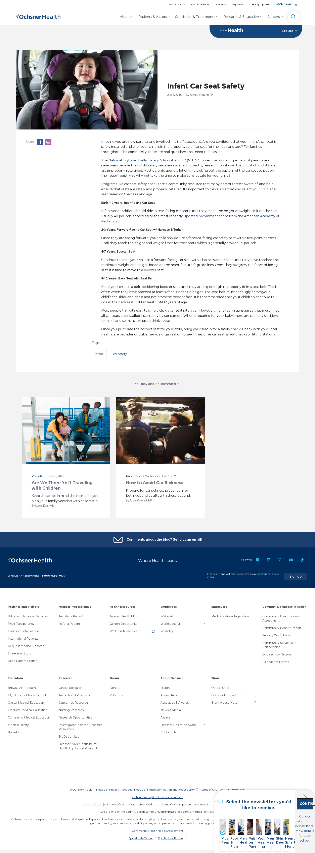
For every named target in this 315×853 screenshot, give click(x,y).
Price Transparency (21, 622)
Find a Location (200, 4)
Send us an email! (187, 539)
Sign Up (299, 574)
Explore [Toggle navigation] (289, 31)
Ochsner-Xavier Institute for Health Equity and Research (78, 744)
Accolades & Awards (175, 700)
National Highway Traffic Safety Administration (145, 160)
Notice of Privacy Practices (114, 787)
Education (15, 676)
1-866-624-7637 (54, 573)
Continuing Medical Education (29, 715)
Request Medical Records (26, 644)
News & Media (171, 708)
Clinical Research (70, 686)
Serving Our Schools (276, 633)
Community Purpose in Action (284, 604)
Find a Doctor (177, 4)
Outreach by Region (276, 652)
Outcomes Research (73, 700)
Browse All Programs (22, 686)
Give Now (220, 4)
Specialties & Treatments (195, 17)
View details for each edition (283, 830)
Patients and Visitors (23, 604)
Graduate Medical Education (27, 708)
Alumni (165, 715)
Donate (115, 686)
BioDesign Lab (69, 734)
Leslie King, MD (44, 506)
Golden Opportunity (124, 622)
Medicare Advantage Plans (230, 614)
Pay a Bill (237, 4)
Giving (114, 676)
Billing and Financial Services (28, 614)
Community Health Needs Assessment (281, 617)
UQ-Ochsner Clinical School (27, 693)
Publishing (15, 730)
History (166, 686)
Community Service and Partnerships (279, 643)
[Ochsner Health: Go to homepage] (38, 16)
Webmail (167, 614)
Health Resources (123, 604)
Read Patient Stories (22, 659)
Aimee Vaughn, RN (202, 94)
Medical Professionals (75, 604)
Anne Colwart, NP (141, 500)
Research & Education (241, 17)
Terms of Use (208, 787)
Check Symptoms (259, 4)
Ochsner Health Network (178, 723)
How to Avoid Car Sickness (154, 483)
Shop (215, 676)
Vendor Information (232, 787)
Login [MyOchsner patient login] (295, 4)
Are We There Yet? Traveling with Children (62, 485)
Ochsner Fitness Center (227, 693)
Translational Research (74, 693)
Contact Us (168, 730)
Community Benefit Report (281, 626)
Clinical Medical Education (26, 700)
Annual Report (171, 693)
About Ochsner (172, 676)
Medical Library (18, 723)
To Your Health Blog (124, 614)
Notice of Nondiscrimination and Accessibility (164, 787)
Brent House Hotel (224, 700)
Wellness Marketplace (125, 629)
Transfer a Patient (71, 614)
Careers (273, 17)
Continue (283, 813)
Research (65, 676)
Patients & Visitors (153, 17)
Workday (167, 629)
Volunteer (116, 693)
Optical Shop (220, 686)
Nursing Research (71, 708)
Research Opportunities (75, 715)
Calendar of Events (275, 660)
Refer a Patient (69, 622)
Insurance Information (23, 629)
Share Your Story (19, 651)
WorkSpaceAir (170, 622)
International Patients (23, 637)
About (125, 17)
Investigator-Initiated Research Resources (80, 725)
